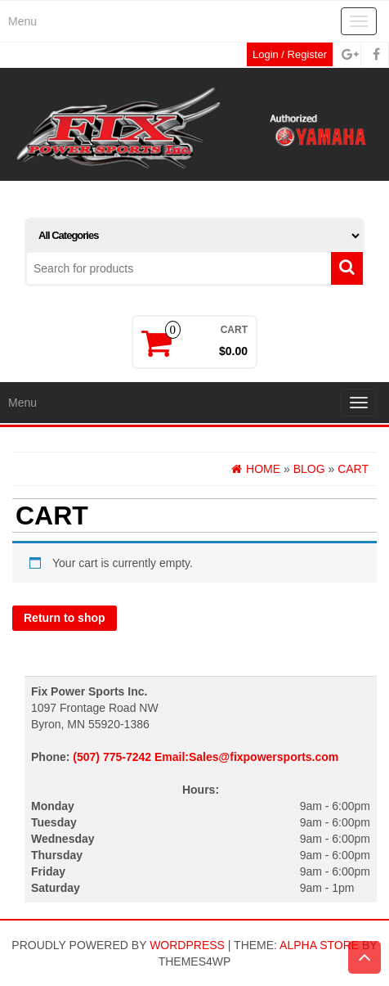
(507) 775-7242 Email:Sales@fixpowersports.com (205, 756)
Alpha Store (319, 945)
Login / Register (290, 54)
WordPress (187, 945)
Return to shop (64, 617)
